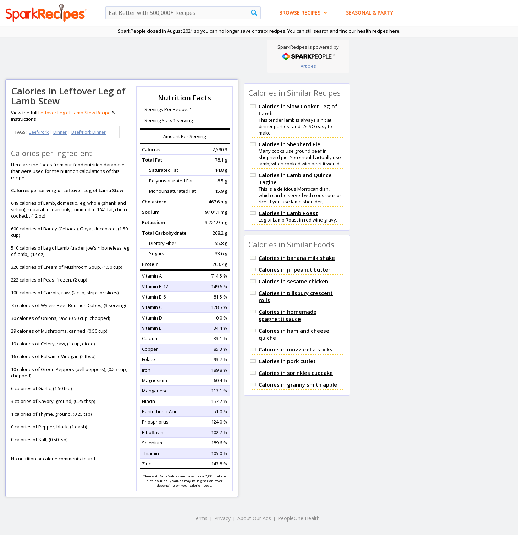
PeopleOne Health (299, 518)
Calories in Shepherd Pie (289, 144)
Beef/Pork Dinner (88, 132)
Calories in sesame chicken (293, 281)
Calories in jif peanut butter (294, 269)
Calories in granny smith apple (298, 384)
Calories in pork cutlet (287, 361)
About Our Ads (254, 518)
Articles (308, 66)
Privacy (222, 518)
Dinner (60, 132)
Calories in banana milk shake (297, 257)
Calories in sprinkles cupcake (296, 372)
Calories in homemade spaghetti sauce (287, 315)
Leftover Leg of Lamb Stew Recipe (74, 112)
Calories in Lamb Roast (288, 213)
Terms (200, 518)
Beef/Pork (39, 132)
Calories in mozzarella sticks (295, 349)
